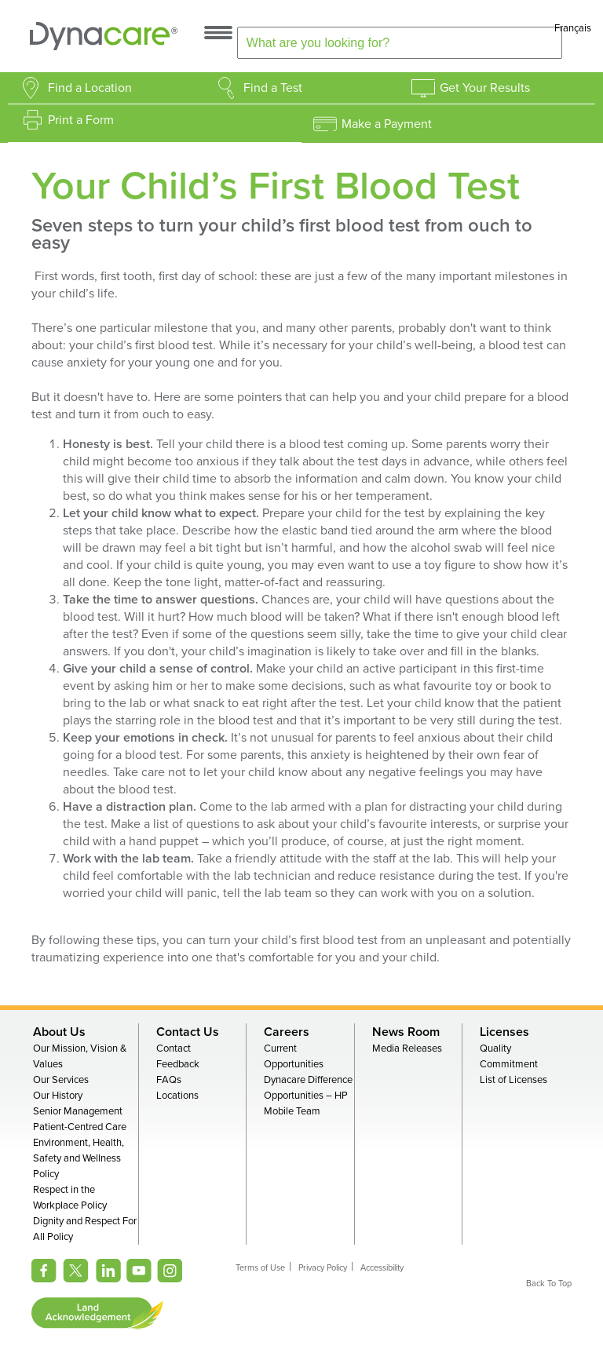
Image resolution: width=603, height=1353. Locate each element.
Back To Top (549, 1283)
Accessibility (382, 1268)
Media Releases (407, 1048)
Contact (173, 1048)
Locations (177, 1095)
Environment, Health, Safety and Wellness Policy (78, 1158)
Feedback (177, 1064)
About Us (59, 1032)
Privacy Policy (322, 1268)
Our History (57, 1095)
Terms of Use (260, 1268)
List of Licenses (513, 1080)
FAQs (168, 1080)
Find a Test (272, 88)
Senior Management (77, 1111)
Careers (286, 1032)
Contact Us (187, 1032)
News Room (406, 1032)
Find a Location (90, 88)
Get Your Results (485, 88)
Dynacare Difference (308, 1080)
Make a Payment (387, 124)
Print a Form (81, 120)
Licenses (504, 1032)
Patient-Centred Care (79, 1127)
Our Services (61, 1080)
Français (572, 28)
